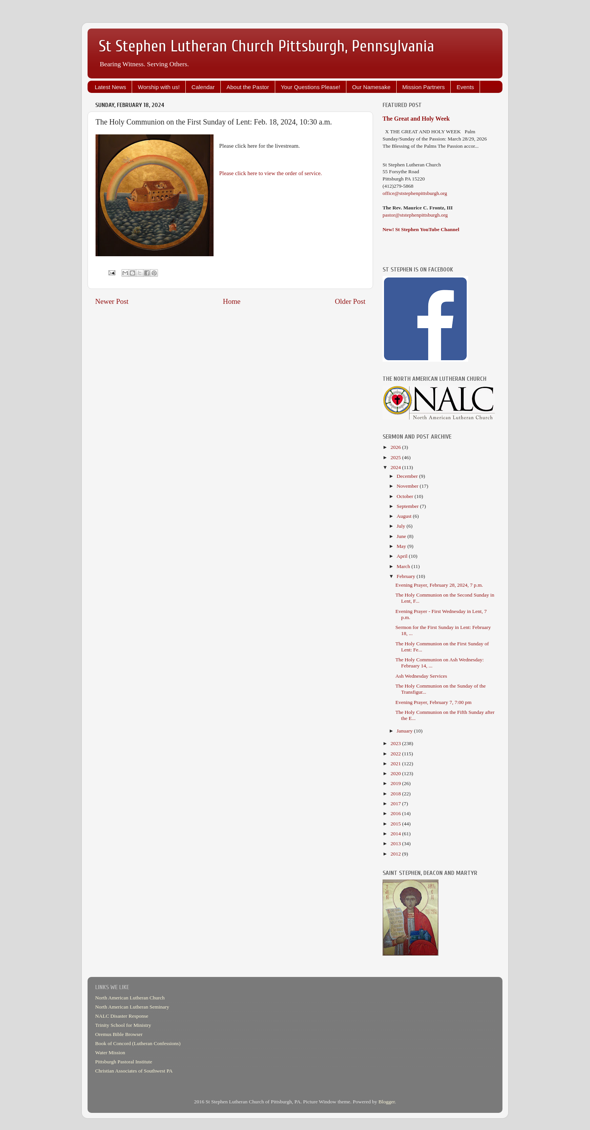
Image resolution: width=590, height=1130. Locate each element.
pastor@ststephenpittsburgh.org (415, 215)
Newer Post (112, 301)
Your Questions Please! (310, 87)
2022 (396, 754)
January (405, 731)
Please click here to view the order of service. (270, 173)
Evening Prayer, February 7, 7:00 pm (433, 702)
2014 (396, 833)
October (406, 496)
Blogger (386, 1101)
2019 (396, 783)
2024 (396, 467)
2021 (396, 763)
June (402, 536)
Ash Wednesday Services (421, 676)
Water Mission (110, 1052)
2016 (396, 813)
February (406, 576)
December (408, 476)
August (405, 516)
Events (465, 87)
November (408, 486)
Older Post (350, 301)
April (403, 556)
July (402, 526)
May (402, 546)
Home (232, 301)
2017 (396, 803)
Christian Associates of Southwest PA (134, 1071)
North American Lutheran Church (130, 998)
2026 (396, 447)
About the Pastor (247, 87)
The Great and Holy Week (416, 118)
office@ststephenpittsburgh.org (415, 193)
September (408, 506)
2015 (396, 824)
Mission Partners (423, 87)
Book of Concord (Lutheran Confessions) (137, 1043)
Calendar (203, 87)
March (404, 566)
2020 (396, 773)
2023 (396, 743)
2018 (396, 793)
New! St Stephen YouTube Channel (421, 229)
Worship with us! (159, 87)
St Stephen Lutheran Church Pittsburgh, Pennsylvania (266, 46)
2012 (396, 854)
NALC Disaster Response (121, 1016)
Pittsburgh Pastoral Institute (123, 1062)
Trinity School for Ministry (123, 1025)
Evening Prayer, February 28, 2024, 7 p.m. (439, 585)
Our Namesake (371, 87)
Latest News (110, 87)
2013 (396, 843)
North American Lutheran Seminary (132, 1007)
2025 (396, 457)
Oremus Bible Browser (118, 1034)
